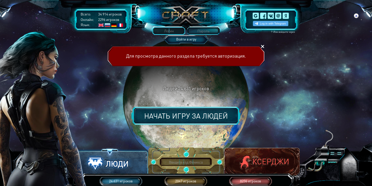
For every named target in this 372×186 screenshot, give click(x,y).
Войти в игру (186, 39)
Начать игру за (186, 115)
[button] (110, 162)
